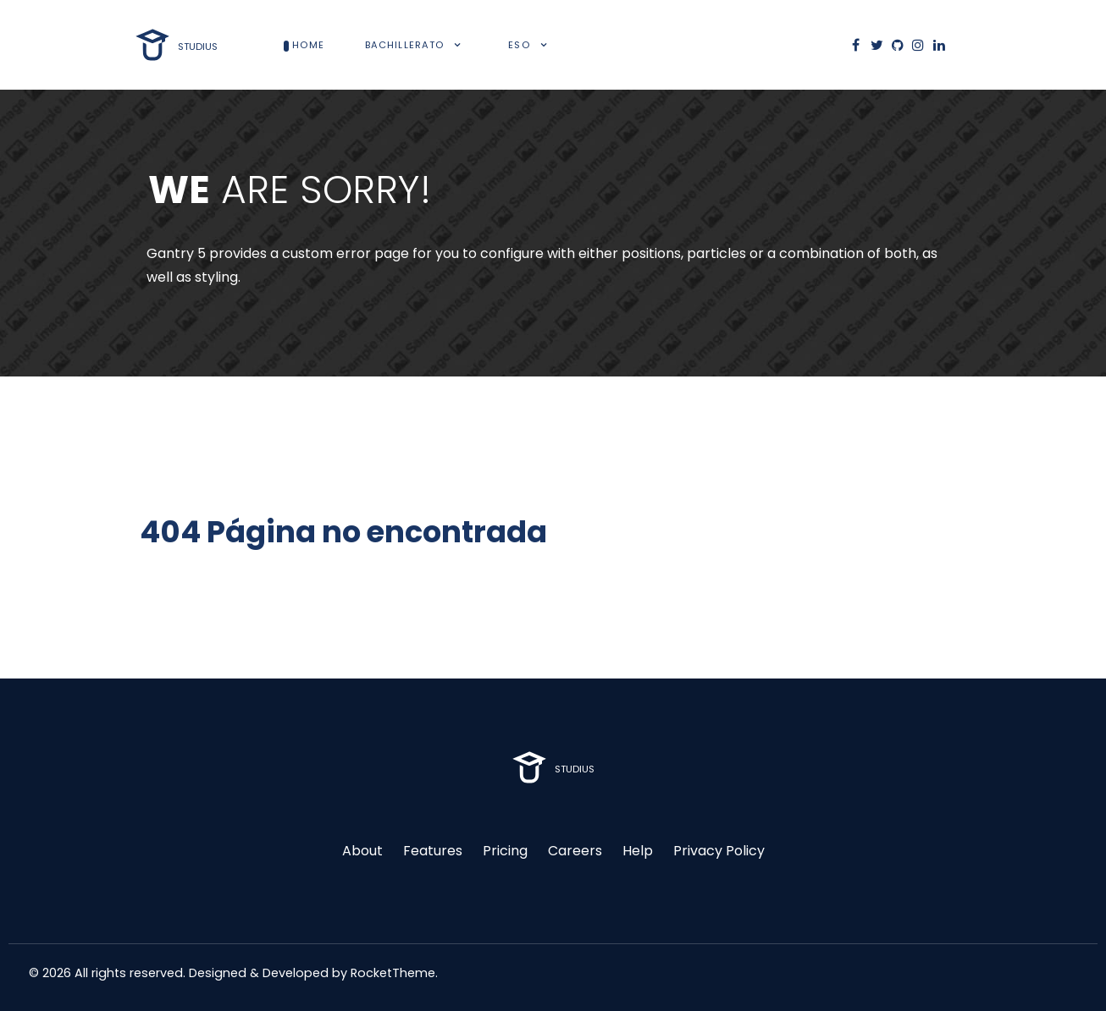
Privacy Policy (719, 850)
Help (637, 850)
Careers (575, 850)
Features (432, 850)
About (362, 850)
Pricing (505, 850)
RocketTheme (393, 972)
